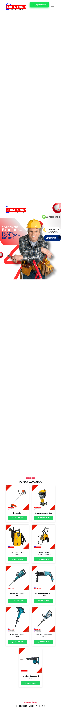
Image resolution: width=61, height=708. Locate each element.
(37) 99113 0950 (39, 5)
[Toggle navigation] (52, 6)
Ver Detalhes (17, 518)
